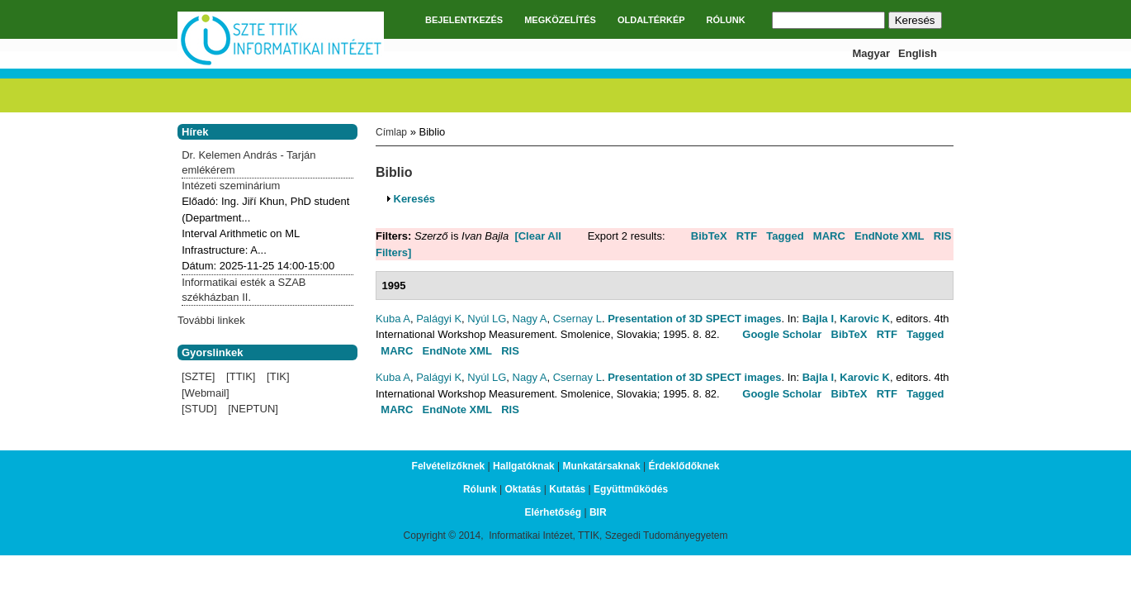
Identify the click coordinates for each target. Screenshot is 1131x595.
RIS (943, 236)
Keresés (415, 199)
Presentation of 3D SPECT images (694, 318)
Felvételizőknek (448, 466)
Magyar (872, 53)
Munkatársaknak (602, 466)
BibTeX (709, 236)
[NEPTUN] (253, 408)
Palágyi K (438, 318)
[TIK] (278, 376)
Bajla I (818, 318)
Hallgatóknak (524, 466)
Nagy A (530, 318)
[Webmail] (206, 393)
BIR (598, 512)
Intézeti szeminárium (231, 185)
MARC (829, 236)
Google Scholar (781, 334)
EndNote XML (889, 236)
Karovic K (865, 318)
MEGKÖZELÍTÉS (560, 20)
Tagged (784, 236)
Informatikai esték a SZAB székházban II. (243, 289)
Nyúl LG (486, 318)
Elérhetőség (552, 512)
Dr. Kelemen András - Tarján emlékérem (248, 162)
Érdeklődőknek (683, 466)
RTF (746, 236)
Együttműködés (631, 489)
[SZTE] (198, 376)
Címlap (391, 132)
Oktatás (522, 489)
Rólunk (480, 489)
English (917, 53)
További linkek (211, 320)
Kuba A (393, 318)
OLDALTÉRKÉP (651, 20)
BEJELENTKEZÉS (464, 20)
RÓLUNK (726, 20)
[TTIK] (240, 376)
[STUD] (199, 408)
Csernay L (577, 318)
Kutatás (567, 489)
